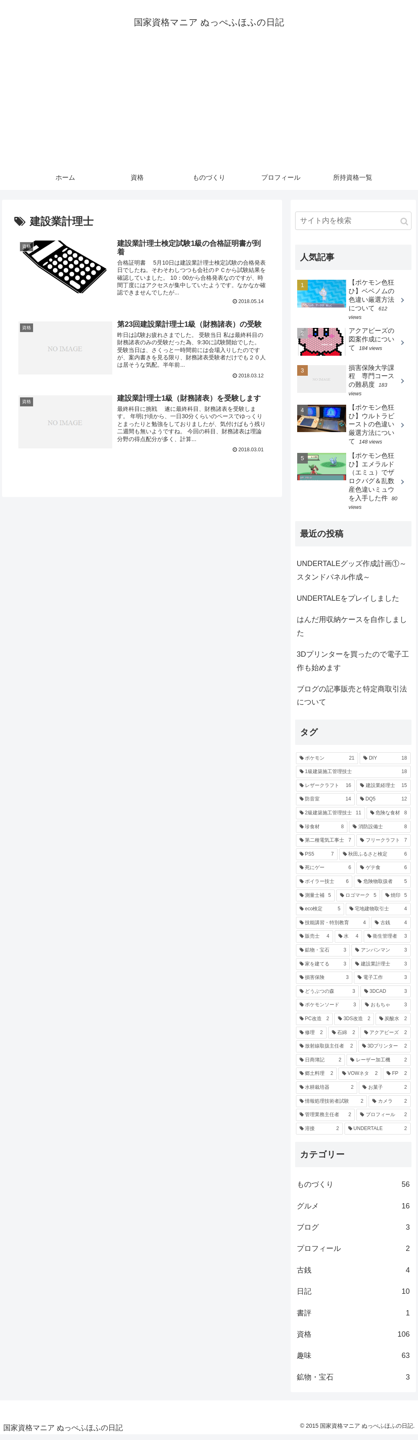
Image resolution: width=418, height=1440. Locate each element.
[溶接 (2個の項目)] (319, 1133)
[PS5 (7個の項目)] (317, 859)
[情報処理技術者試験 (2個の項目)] (331, 1106)
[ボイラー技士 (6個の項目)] (324, 886)
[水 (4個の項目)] (348, 941)
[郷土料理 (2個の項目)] (316, 1078)
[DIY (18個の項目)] (385, 763)
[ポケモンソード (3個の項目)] (328, 1010)
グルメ (353, 1210)
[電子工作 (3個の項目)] (382, 982)
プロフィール (353, 1253)
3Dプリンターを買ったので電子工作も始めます (353, 665)
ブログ (353, 1232)
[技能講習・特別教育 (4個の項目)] (333, 928)
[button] (404, 226)
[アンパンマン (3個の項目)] (381, 955)
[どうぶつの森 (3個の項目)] (327, 996)
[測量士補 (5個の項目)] (315, 900)
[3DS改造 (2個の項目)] (354, 1024)
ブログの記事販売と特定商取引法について (352, 700)
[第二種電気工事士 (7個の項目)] (325, 845)
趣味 (353, 1360)
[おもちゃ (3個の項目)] (386, 1010)
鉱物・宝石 (353, 1381)
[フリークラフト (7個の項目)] (383, 845)
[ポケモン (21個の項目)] (327, 763)
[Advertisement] (209, 109)
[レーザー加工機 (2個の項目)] (379, 1065)
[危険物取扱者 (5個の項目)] (382, 886)
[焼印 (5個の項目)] (396, 900)
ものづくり (353, 1189)
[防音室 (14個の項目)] (325, 804)
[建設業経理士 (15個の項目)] (383, 791)
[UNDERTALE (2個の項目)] (378, 1133)
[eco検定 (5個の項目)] (320, 914)
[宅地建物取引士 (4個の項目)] (378, 914)
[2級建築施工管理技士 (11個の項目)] (330, 818)
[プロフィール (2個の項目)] (383, 1120)
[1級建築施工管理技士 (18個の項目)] (353, 777)
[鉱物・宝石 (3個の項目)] (323, 955)
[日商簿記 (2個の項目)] (320, 1065)
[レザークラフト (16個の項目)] (325, 791)
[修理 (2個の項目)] (311, 1037)
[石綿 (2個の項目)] (343, 1037)
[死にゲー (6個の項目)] (325, 873)
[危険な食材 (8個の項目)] (389, 818)
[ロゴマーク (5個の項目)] (358, 900)
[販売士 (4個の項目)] (314, 941)
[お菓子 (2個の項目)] (385, 1092)
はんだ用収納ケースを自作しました (352, 631)
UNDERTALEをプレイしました (348, 603)
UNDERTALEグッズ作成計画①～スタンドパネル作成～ (352, 575)
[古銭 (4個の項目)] (391, 928)
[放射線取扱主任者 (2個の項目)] (326, 1051)
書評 (353, 1317)
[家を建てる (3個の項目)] (323, 969)
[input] (353, 225)
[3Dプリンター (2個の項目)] (384, 1051)
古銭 (353, 1275)
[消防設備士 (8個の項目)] (380, 831)
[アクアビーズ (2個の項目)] (385, 1037)
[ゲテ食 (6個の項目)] (383, 873)
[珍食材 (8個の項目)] (322, 831)
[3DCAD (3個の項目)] (385, 996)
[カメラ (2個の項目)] (390, 1106)
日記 (353, 1296)
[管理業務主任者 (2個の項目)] (325, 1120)
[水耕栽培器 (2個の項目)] (327, 1092)
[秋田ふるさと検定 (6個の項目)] (375, 859)
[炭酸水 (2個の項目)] (393, 1024)
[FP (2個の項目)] (397, 1078)
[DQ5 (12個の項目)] (383, 804)
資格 (353, 1339)
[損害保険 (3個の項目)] (324, 982)
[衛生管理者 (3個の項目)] (387, 941)
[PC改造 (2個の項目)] (314, 1024)
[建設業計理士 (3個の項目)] (381, 969)
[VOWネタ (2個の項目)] (359, 1078)
